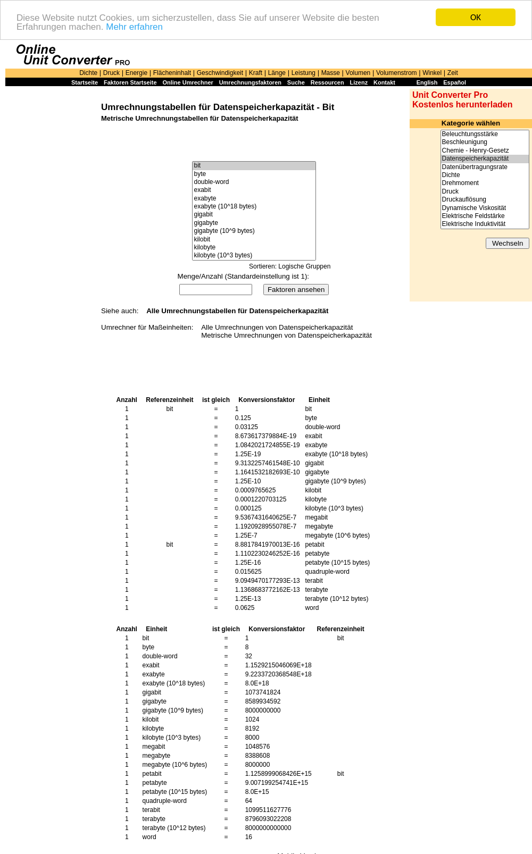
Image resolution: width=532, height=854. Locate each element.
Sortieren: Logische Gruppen (289, 266)
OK (475, 17)
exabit (254, 190)
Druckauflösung (485, 200)
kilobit (254, 240)
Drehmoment (485, 183)
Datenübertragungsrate (485, 167)
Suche (296, 82)
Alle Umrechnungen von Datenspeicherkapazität (277, 327)
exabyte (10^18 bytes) (254, 207)
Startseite (84, 82)
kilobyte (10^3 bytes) (254, 255)
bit (254, 166)
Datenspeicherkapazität (485, 159)
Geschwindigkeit (220, 73)
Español (454, 82)
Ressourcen (327, 82)
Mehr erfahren (134, 27)
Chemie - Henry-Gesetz (485, 151)
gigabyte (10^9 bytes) (254, 231)
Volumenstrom (396, 73)
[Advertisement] (50, 251)
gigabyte (254, 223)
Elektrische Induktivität (485, 224)
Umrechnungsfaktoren (250, 82)
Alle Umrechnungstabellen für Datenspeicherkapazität (237, 311)
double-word (254, 182)
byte (254, 174)
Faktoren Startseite (130, 82)
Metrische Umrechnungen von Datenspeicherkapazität (286, 335)
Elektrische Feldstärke (485, 216)
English (427, 82)
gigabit (254, 215)
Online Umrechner (187, 82)
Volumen (358, 73)
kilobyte (254, 248)
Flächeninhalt (172, 73)
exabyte (254, 199)
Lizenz (359, 82)
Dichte (88, 73)
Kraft (255, 73)
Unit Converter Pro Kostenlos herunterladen (462, 99)
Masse (330, 73)
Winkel (432, 73)
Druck (111, 73)
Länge (277, 73)
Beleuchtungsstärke (485, 134)
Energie (136, 73)
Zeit (452, 73)
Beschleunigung (485, 142)
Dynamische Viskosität (485, 208)
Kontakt (384, 82)
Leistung (303, 73)
